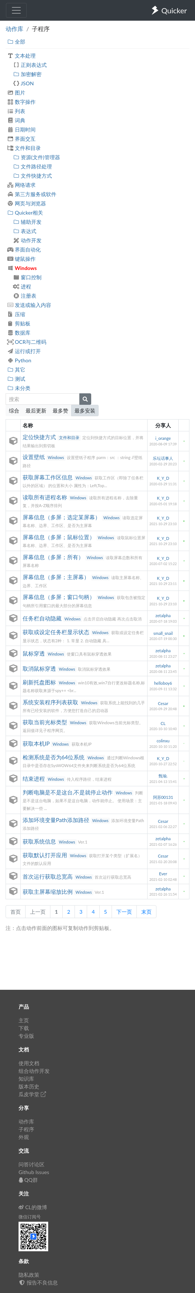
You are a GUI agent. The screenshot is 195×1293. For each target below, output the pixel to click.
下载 (24, 1028)
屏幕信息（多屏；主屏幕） (57, 577)
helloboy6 (163, 683)
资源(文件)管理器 (36, 157)
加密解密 (27, 74)
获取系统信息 (40, 841)
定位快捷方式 (40, 437)
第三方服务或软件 (31, 194)
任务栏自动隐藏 (43, 618)
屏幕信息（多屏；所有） (54, 557)
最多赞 (60, 410)
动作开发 (27, 240)
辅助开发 (27, 222)
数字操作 (21, 102)
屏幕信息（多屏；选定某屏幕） (62, 517)
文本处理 (21, 55)
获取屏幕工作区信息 (48, 477)
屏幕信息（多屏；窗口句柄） (59, 597)
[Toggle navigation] (16, 10)
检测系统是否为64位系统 (54, 757)
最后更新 (36, 410)
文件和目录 (24, 148)
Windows (22, 268)
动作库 (14, 28)
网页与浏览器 (26, 203)
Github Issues (34, 1172)
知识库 (26, 1078)
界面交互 (21, 139)
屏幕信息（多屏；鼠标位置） (59, 537)
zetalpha (163, 615)
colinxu (162, 740)
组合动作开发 (34, 1071)
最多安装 (85, 410)
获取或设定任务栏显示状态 (57, 632)
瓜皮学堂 (32, 1094)
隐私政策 (29, 1275)
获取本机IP (37, 743)
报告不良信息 (38, 1282)
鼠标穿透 (34, 653)
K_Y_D (163, 478)
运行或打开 (24, 351)
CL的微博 (33, 1207)
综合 (14, 410)
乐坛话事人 (163, 458)
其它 (16, 369)
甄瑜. (163, 775)
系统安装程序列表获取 (51, 702)
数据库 (18, 332)
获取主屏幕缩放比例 (48, 891)
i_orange (163, 438)
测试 (16, 379)
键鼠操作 (21, 259)
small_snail (163, 633)
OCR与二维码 (26, 342)
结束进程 (34, 778)
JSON (23, 83)
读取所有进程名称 (46, 497)
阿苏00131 (163, 797)
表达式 (24, 231)
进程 (22, 286)
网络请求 (21, 185)
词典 (16, 120)
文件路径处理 (32, 166)
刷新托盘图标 (40, 682)
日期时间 (21, 129)
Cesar (163, 703)
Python (19, 360)
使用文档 (29, 1063)
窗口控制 (27, 277)
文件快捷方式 (32, 175)
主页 (24, 1020)
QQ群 (28, 1180)
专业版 (26, 1036)
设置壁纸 (34, 457)
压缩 (16, 314)
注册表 (24, 296)
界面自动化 (24, 249)
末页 (146, 912)
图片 (16, 92)
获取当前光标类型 (46, 722)
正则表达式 (30, 65)
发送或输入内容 (29, 305)
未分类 (18, 388)
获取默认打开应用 (46, 855)
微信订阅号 (30, 1217)
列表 (16, 111)
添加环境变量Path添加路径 (57, 820)
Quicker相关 (25, 212)
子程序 (26, 1129)
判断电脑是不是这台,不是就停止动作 (68, 792)
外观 (24, 1137)
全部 (16, 41)
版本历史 (29, 1086)
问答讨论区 (31, 1164)
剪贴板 (18, 323)
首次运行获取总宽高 (48, 876)
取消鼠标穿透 (40, 668)
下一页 (124, 912)
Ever (163, 873)
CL (163, 723)
